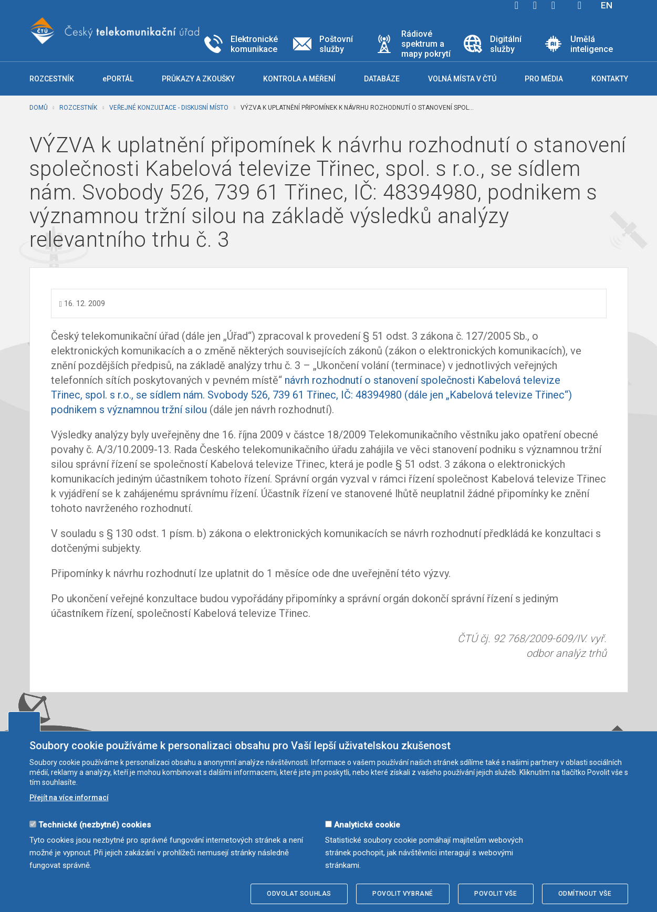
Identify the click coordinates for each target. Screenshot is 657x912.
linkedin (553, 5)
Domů (38, 107)
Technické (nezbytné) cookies (94, 825)
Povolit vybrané (402, 893)
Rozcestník (78, 107)
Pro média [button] (544, 79)
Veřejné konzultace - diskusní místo (168, 107)
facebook (517, 5)
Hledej (580, 5)
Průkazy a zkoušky (198, 79)
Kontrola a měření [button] (299, 79)
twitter (535, 5)
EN (606, 5)
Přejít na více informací (69, 797)
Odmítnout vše (585, 893)
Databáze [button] (382, 79)
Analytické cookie (367, 825)
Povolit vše (495, 893)
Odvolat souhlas (299, 893)
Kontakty (609, 79)
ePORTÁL (117, 79)
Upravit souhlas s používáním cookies (24, 721)
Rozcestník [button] (51, 79)
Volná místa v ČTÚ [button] (462, 79)
